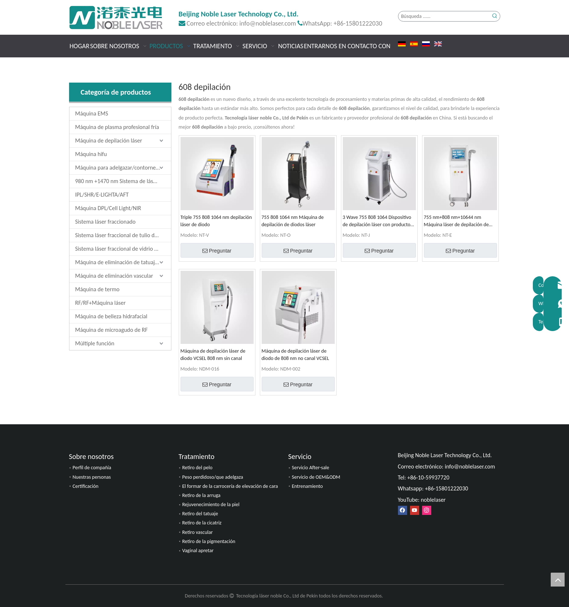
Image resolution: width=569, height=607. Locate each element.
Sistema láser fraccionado (105, 221)
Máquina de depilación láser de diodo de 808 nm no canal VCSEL (295, 354)
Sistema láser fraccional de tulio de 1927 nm (123, 235)
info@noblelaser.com (267, 23)
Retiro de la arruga (201, 495)
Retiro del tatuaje (200, 514)
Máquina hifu (91, 154)
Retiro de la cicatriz (202, 523)
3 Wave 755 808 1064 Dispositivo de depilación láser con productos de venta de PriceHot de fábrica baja (378, 221)
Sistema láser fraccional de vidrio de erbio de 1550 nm (123, 248)
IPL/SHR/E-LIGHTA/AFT (102, 194)
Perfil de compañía (92, 467)
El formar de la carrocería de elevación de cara (230, 486)
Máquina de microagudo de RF (111, 329)
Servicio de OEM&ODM (316, 477)
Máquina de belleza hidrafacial (111, 316)
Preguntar (216, 251)
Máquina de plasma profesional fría (117, 127)
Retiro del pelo (197, 467)
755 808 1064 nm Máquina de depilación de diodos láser (293, 221)
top (558, 580)
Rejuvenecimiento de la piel (211, 504)
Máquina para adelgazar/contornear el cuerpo (123, 167)
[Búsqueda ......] (444, 16)
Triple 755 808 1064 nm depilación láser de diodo (216, 221)
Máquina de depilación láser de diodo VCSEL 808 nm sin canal (213, 354)
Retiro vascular (197, 532)
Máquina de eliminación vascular (114, 275)
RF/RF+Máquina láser (100, 302)
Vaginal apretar (198, 550)
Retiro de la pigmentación (208, 541)
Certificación (86, 486)
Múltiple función (94, 343)
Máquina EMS (91, 113)
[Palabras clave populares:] (495, 16)
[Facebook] (402, 510)
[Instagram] (426, 510)
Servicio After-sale (310, 467)
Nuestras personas (92, 477)
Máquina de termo (97, 289)
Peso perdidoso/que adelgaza (212, 477)
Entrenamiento (307, 486)
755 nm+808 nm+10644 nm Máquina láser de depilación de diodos (456, 221)
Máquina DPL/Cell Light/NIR (108, 208)
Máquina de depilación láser (108, 140)
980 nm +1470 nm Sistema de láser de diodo (123, 181)
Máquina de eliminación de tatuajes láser (123, 262)
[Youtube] (414, 510)
